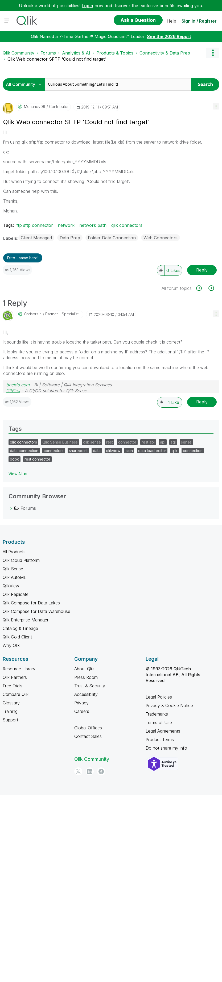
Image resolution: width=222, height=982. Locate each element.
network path (92, 225)
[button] (216, 106)
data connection (24, 450)
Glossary (11, 702)
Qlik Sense (13, 568)
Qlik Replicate (15, 594)
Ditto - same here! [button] (22, 258)
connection (193, 450)
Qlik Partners (15, 677)
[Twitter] (78, 771)
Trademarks (157, 714)
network (66, 225)
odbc (14, 459)
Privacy (81, 702)
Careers (81, 711)
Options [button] (212, 53)
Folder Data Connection (112, 238)
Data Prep (70, 238)
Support (10, 719)
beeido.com (18, 384)
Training (10, 711)
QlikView (11, 585)
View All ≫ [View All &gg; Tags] (18, 473)
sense (186, 442)
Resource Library (19, 668)
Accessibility (86, 694)
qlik (174, 450)
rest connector (37, 459)
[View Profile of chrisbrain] (33, 314)
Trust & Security (89, 685)
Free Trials (12, 685)
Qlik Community (18, 53)
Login (87, 5)
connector (127, 442)
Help (171, 21)
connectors (54, 450)
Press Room (86, 677)
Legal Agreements (163, 731)
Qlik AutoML (14, 577)
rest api (148, 442)
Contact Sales (88, 736)
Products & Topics (114, 53)
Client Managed (36, 238)
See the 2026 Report (169, 36)
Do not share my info (166, 748)
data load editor (152, 450)
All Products (14, 551)
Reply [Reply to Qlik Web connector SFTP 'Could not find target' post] (202, 270)
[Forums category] (11, 508)
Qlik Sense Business (60, 442)
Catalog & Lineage (20, 628)
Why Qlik (11, 645)
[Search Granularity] (25, 84)
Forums (48, 53)
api (162, 442)
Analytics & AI (76, 53)
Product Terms (160, 739)
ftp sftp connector (35, 225)
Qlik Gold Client (17, 637)
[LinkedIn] (90, 771)
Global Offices (88, 727)
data (97, 450)
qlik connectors (126, 225)
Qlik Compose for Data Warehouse (36, 611)
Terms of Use (159, 722)
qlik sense (92, 442)
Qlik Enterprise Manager (25, 619)
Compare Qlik (15, 694)
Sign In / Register (199, 21)
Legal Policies (159, 697)
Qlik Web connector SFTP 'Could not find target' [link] (56, 59)
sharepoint (78, 450)
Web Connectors (160, 238)
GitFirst (13, 390)
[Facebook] (101, 771)
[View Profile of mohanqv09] (34, 106)
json (129, 450)
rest (109, 442)
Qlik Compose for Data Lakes (31, 602)
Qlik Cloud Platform (21, 560)
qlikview (113, 450)
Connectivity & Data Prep (164, 53)
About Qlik (84, 668)
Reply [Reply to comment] (202, 401)
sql (173, 442)
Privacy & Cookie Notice (169, 705)
